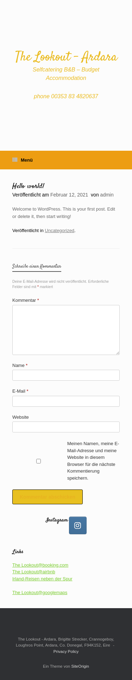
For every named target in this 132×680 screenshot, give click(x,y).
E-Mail (20, 391)
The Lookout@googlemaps (39, 592)
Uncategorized (59, 230)
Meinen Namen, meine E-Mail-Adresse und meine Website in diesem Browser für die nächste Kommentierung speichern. (93, 461)
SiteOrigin (80, 666)
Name (19, 365)
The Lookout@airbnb (33, 571)
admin (107, 195)
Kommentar (25, 300)
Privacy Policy (66, 651)
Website (20, 417)
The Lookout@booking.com (40, 565)
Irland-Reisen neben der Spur (42, 578)
